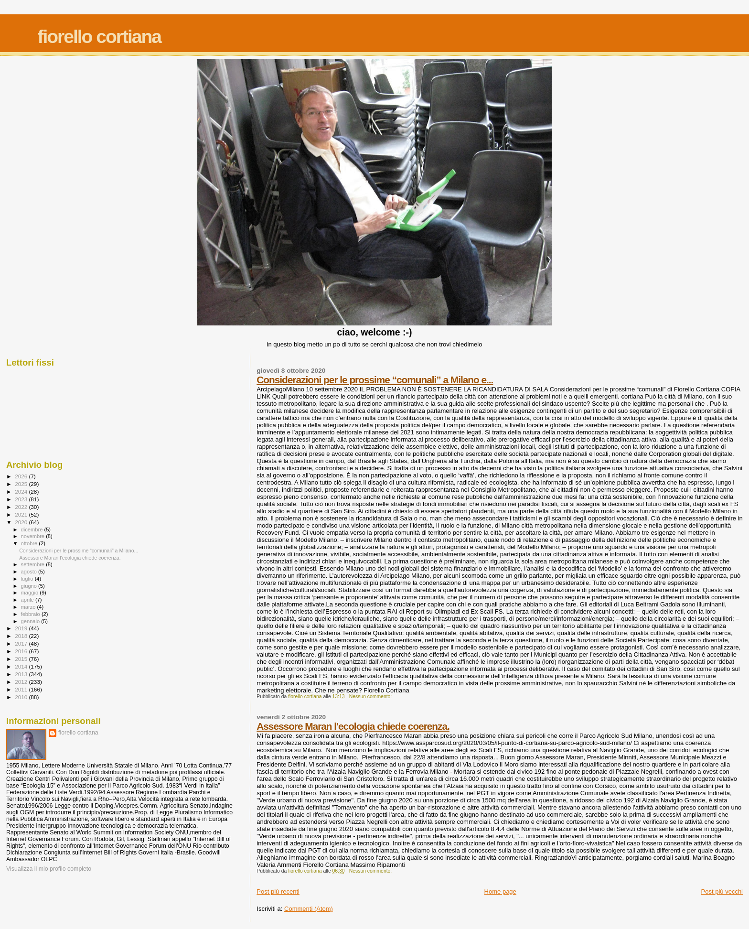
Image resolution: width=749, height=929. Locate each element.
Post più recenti (278, 891)
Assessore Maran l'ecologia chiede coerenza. (353, 726)
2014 (22, 666)
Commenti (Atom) (308, 908)
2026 (22, 476)
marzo (29, 607)
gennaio (31, 621)
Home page (500, 891)
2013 (22, 674)
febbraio (31, 614)
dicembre (32, 529)
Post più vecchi (722, 891)
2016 (22, 651)
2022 (22, 507)
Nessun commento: (371, 696)
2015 (22, 659)
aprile (28, 600)
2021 (22, 514)
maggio (30, 592)
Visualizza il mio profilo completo (48, 868)
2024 (22, 491)
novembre (33, 536)
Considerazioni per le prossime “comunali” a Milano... (78, 550)
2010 (22, 697)
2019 (22, 628)
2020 (22, 522)
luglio (28, 579)
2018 (22, 636)
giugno (30, 586)
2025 (22, 484)
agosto (30, 571)
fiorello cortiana (99, 36)
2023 (22, 499)
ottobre (30, 543)
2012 (22, 682)
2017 (22, 643)
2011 (22, 689)
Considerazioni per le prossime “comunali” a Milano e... (375, 379)
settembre (33, 564)
